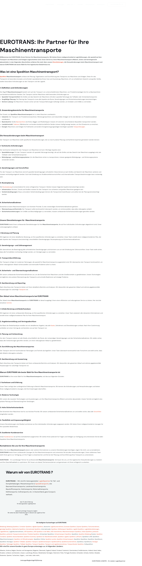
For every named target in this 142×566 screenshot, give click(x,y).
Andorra (9, 552)
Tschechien (35, 557)
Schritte (9, 302)
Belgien (14, 552)
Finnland (64, 552)
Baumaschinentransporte (15, 486)
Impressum (101, 4)
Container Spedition (28, 526)
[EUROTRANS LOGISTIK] (28, 4)
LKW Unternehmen (84, 531)
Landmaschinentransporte (36, 486)
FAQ (40, 562)
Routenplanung (8, 187)
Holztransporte (26, 488)
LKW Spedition (53, 531)
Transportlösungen (79, 127)
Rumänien (88, 554)
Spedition (3, 76)
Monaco (47, 554)
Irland (2, 554)
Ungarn (42, 557)
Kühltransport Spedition (83, 528)
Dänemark (46, 552)
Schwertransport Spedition (9, 536)
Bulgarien (39, 552)
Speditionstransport (14, 543)
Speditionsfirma (26, 543)
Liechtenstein (26, 554)
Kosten (53, 325)
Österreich (70, 554)
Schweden (95, 554)
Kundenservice (9, 436)
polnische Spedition (39, 533)
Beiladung (3, 526)
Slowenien (21, 557)
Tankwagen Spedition (85, 543)
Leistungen (60, 4)
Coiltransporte (23, 491)
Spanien (28, 557)
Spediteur (71, 528)
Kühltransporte (11, 491)
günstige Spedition (19, 528)
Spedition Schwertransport (26, 541)
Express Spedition (89, 526)
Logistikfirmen (28, 531)
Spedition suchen (11, 541)
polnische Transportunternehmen (58, 533)
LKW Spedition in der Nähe (68, 531)
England (52, 552)
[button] (74, 4)
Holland (98, 552)
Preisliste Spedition (76, 533)
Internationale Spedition (49, 528)
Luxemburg (40, 554)
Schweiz (2, 557)
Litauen (33, 554)
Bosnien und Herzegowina (26, 552)
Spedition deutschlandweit (68, 536)
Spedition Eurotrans (84, 536)
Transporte (22, 289)
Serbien (8, 557)
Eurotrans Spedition (75, 526)
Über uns (71, 4)
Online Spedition (26, 533)
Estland (58, 552)
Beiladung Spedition (13, 526)
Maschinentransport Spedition (10, 533)
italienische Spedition (33, 528)
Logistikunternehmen (61, 526)
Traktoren (16, 124)
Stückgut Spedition (71, 543)
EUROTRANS (50, 4)
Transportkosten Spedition (54, 546)
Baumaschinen (21, 122)
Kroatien (12, 554)
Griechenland (80, 552)
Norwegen (63, 554)
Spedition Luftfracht (33, 538)
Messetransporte (26, 483)
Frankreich (71, 552)
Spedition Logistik (20, 538)
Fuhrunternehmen (6, 528)
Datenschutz (90, 4)
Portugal (81, 554)
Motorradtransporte (40, 488)
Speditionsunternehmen (41, 543)
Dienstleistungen (59, 62)
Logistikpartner (44, 480)
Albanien (3, 552)
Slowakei (15, 557)
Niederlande (55, 554)
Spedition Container (51, 536)
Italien (6, 554)
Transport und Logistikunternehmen (33, 546)
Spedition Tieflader (84, 541)
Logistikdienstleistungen (15, 531)
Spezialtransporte (42, 483)
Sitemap (45, 562)
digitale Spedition (41, 526)
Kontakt (80, 4)
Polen (76, 554)
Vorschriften (98, 411)
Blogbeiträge (33, 562)
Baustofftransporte (13, 488)
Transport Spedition (13, 546)
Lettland (18, 554)
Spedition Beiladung (32, 536)
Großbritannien (90, 552)
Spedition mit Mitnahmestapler (83, 538)
